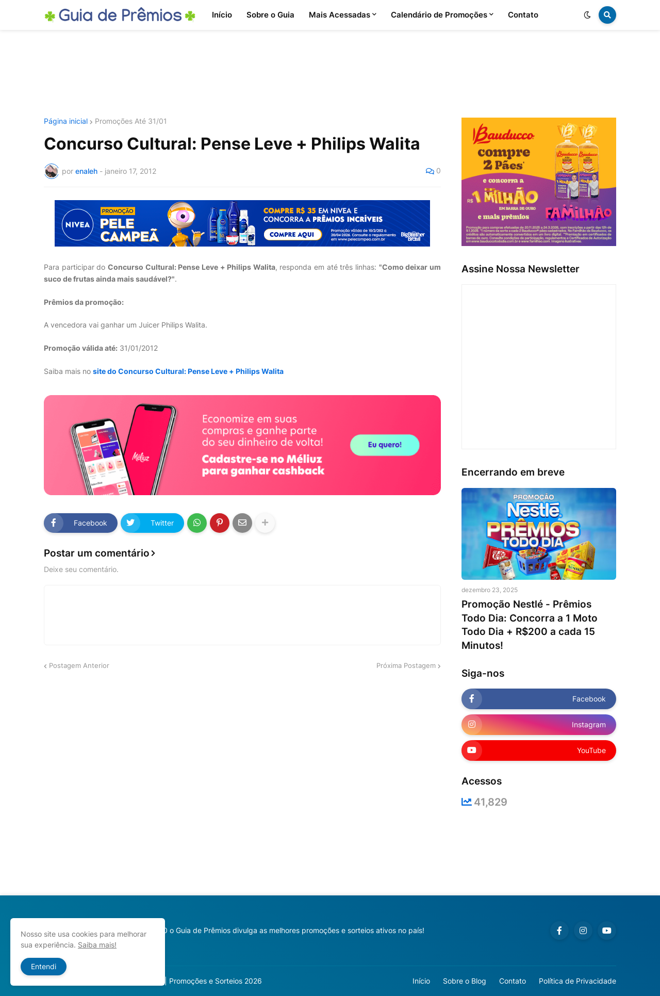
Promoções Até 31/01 (131, 121)
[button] (587, 15)
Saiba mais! (97, 944)
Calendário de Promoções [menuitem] (439, 15)
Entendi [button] (43, 966)
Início (421, 980)
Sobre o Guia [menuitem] (270, 15)
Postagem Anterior (79, 665)
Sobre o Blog (464, 980)
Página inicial (66, 121)
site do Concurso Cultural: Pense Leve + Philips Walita (188, 371)
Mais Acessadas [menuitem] (339, 15)
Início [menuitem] (222, 15)
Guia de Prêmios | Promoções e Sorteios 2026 (185, 980)
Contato (512, 980)
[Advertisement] (330, 74)
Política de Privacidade (577, 980)
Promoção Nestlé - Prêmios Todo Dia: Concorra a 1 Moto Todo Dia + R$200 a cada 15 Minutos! (529, 624)
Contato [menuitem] (523, 15)
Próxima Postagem (406, 665)
